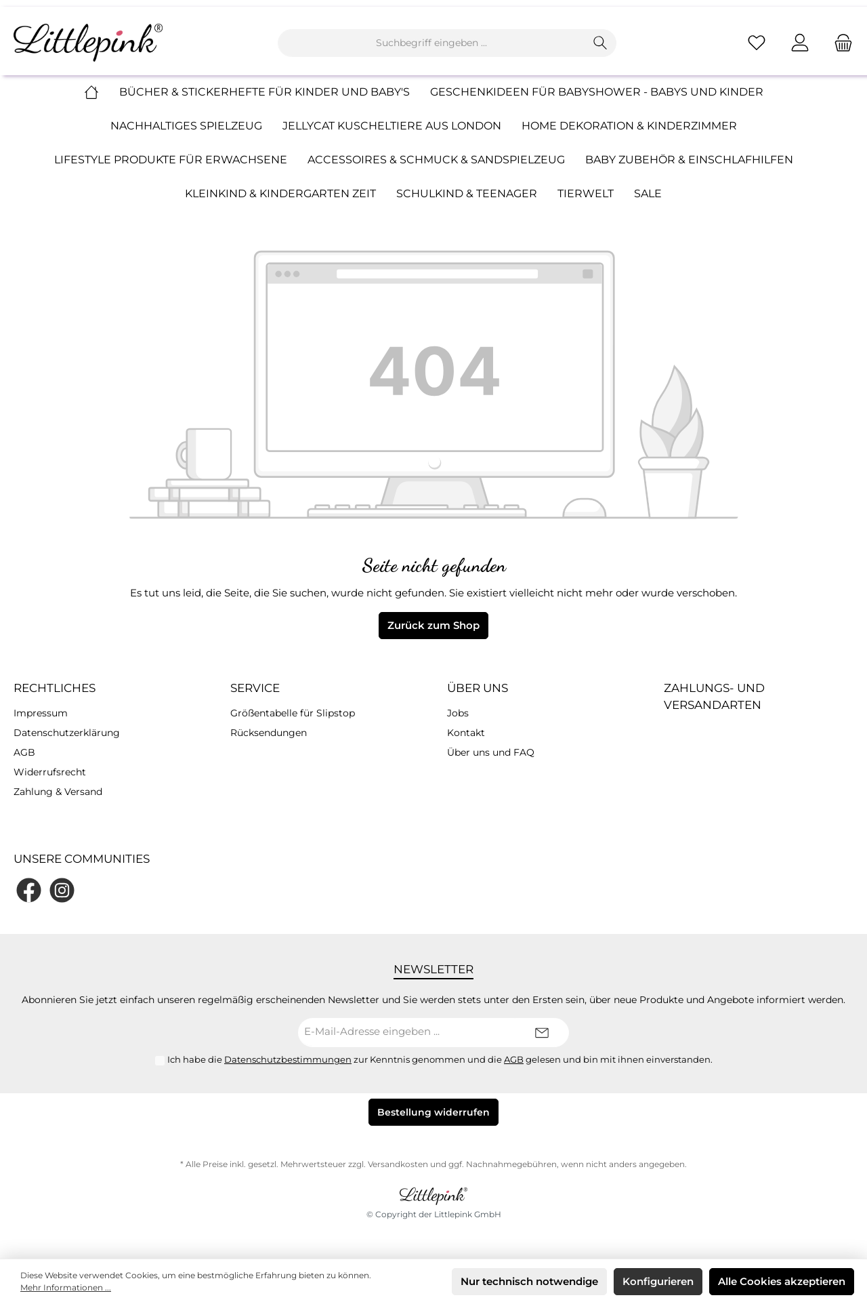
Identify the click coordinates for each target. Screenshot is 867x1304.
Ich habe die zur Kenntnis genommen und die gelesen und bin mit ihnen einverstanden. (440, 1059)
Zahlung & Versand (58, 792)
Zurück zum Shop (433, 625)
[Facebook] (29, 890)
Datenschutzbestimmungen (288, 1059)
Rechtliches (55, 688)
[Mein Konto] (800, 43)
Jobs (458, 713)
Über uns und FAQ (490, 752)
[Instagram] (62, 890)
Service (255, 688)
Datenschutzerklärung (67, 733)
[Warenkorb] (839, 43)
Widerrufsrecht (50, 772)
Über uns (477, 688)
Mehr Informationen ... (65, 1287)
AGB (24, 752)
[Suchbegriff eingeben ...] (431, 43)
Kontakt (466, 733)
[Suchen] (600, 43)
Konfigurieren (658, 1281)
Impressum (41, 713)
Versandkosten (398, 1164)
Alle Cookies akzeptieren (781, 1281)
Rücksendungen (268, 733)
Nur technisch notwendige (529, 1281)
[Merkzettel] (756, 43)
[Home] (101, 92)
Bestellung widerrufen (433, 1112)
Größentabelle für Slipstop (292, 713)
